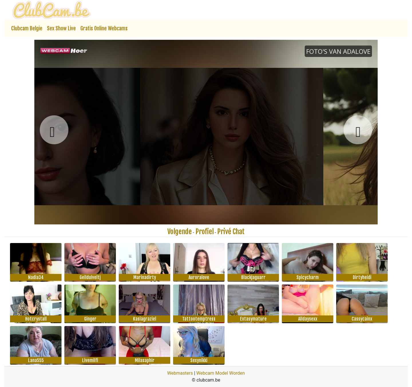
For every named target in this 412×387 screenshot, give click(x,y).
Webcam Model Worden (220, 373)
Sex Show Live (61, 28)
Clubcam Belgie (26, 28)
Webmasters (180, 373)
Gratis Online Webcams (104, 28)
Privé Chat (231, 231)
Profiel (204, 231)
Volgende (179, 231)
